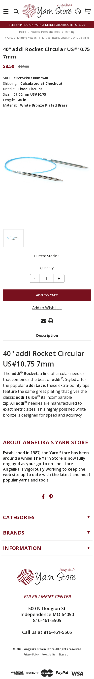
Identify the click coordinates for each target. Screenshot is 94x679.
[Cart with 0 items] (88, 11)
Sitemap (63, 654)
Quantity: (47, 268)
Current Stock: (47, 256)
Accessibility (48, 654)
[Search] (16, 11)
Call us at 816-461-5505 (47, 632)
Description (47, 335)
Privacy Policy (31, 654)
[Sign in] (78, 11)
